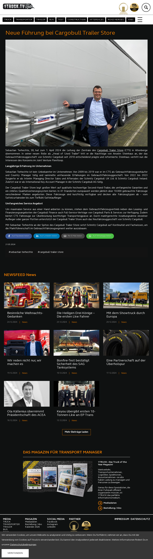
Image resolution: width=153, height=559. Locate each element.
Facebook (52, 522)
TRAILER (40, 20)
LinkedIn (51, 527)
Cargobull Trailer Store (110, 150)
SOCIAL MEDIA (56, 519)
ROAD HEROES (116, 20)
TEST (61, 20)
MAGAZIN (31, 519)
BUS (51, 20)
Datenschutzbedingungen (23, 545)
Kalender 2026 (32, 527)
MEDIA (7, 519)
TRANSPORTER (24, 20)
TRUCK (8, 20)
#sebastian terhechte (21, 252)
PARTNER (75, 519)
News (24, 322)
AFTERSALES (97, 20)
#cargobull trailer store (50, 252)
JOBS (131, 20)
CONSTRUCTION (77, 20)
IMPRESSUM (122, 519)
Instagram (52, 524)
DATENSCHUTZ (140, 519)
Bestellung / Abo (112, 508)
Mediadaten (110, 503)
